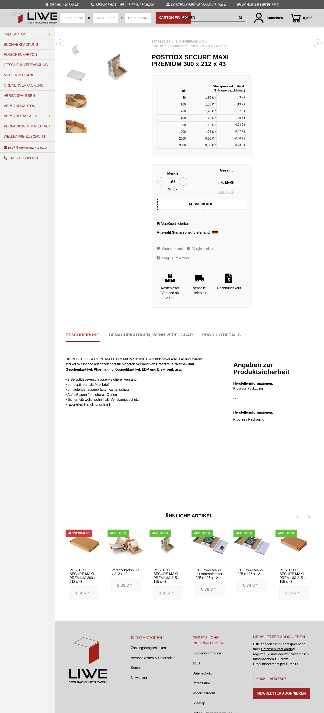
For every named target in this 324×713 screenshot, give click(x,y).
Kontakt (137, 668)
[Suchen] (208, 18)
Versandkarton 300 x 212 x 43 (125, 572)
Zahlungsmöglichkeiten (148, 648)
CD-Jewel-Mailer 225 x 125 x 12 (250, 572)
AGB (196, 663)
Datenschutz (202, 673)
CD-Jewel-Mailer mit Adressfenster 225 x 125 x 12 (208, 574)
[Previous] (297, 517)
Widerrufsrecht (203, 693)
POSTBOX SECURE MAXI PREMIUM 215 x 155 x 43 (166, 576)
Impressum (201, 683)
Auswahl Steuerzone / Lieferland (187, 232)
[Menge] (172, 181)
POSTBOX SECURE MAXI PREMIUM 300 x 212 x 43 (83, 576)
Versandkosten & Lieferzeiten (153, 658)
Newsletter (139, 678)
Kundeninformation (206, 653)
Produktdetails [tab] (221, 334)
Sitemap (198, 703)
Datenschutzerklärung (278, 649)
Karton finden (173, 18)
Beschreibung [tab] (83, 334)
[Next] (309, 517)
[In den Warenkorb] (201, 204)
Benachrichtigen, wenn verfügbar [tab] (151, 334)
